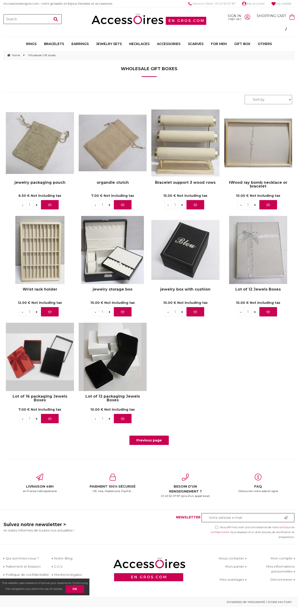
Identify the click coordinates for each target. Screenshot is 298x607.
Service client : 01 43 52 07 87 (211, 3)
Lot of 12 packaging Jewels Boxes (112, 398)
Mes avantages (232, 579)
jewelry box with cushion (185, 289)
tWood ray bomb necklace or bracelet (258, 184)
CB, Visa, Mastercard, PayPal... (113, 483)
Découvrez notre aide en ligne (258, 483)
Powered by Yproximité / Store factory (259, 602)
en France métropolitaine (40, 483)
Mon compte (281, 558)
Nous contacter (231, 558)
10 (258, 196)
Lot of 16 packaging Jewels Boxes (40, 398)
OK (74, 589)
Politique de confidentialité (27, 574)
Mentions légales (68, 574)
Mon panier (234, 566)
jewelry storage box (112, 289)
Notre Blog (63, 558)
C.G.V (58, 566)
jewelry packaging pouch (39, 183)
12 (40, 303)
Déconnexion (281, 579)
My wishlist (281, 3)
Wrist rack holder (40, 289)
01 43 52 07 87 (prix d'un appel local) (185, 486)
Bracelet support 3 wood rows (185, 183)
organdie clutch (113, 183)
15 (185, 196)
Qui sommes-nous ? (22, 558)
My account (253, 3)
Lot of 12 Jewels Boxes (258, 289)
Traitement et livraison (23, 566)
